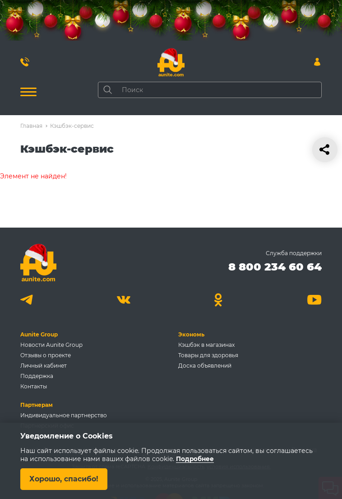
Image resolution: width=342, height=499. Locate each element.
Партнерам (36, 404)
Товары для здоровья (208, 355)
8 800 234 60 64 (275, 266)
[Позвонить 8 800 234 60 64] (24, 61)
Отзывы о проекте (45, 355)
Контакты (33, 386)
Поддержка (36, 376)
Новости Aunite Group (51, 344)
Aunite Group (39, 334)
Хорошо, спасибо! (64, 479)
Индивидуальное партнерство (63, 415)
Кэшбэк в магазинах (206, 344)
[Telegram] (27, 299)
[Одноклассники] (218, 299)
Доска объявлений (204, 365)
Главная (31, 125)
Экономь (191, 334)
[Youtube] (314, 299)
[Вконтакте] (123, 299)
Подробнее (195, 459)
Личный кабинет (43, 365)
